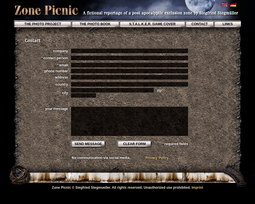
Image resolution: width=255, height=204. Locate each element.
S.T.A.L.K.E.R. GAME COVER (151, 24)
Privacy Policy (156, 158)
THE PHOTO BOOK (95, 24)
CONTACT (199, 24)
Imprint (197, 188)
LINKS (228, 24)
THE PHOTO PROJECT (42, 24)
